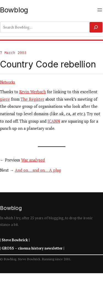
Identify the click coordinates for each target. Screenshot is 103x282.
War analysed (33, 160)
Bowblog (14, 10)
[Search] (96, 27)
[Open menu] (99, 10)
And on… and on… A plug (38, 170)
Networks (7, 82)
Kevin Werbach (32, 91)
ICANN (54, 121)
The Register (32, 99)
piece (5, 99)
